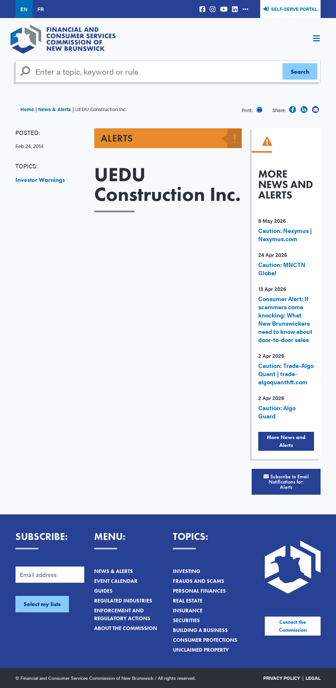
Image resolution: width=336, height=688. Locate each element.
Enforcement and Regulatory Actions (122, 614)
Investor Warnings (40, 179)
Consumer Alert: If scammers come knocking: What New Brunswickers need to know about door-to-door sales (285, 319)
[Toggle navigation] (316, 39)
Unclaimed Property (201, 649)
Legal (313, 678)
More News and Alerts (286, 441)
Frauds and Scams (198, 581)
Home (27, 108)
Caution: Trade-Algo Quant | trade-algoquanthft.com (286, 373)
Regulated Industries (123, 600)
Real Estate (187, 600)
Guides (103, 590)
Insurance (187, 610)
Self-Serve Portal (294, 9)
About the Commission (125, 628)
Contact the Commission (293, 626)
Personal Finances (199, 590)
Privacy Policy (281, 678)
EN (24, 9)
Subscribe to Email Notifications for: (286, 481)
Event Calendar (115, 581)
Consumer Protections (205, 640)
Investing (186, 571)
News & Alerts (54, 108)
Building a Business (200, 630)
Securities (186, 620)
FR (40, 9)
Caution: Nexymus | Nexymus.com (285, 234)
